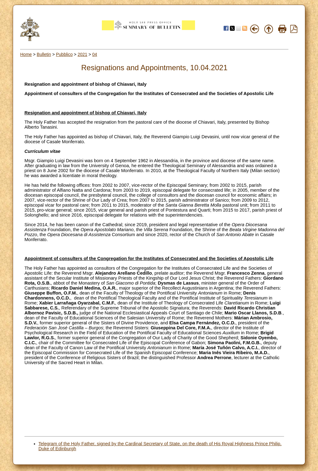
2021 (82, 54)
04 (94, 54)
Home (26, 54)
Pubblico (64, 54)
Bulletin (44, 54)
